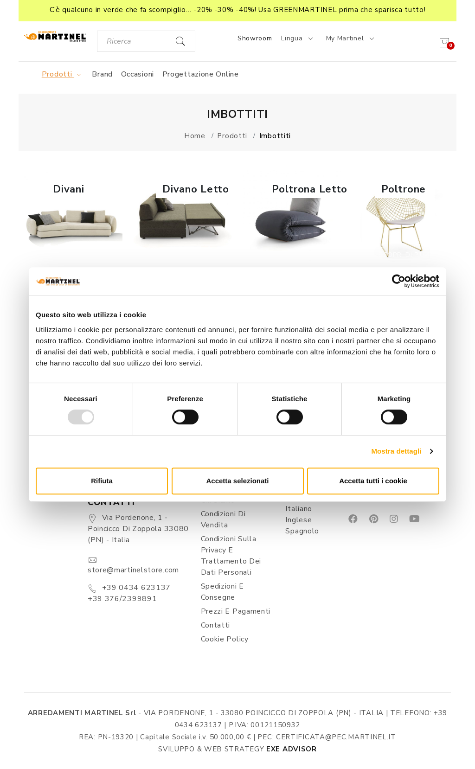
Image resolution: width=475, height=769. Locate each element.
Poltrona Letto (309, 189)
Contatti (216, 625)
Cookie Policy (225, 639)
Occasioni (137, 74)
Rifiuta (102, 481)
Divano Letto (195, 189)
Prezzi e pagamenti (236, 611)
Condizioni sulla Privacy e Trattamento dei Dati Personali (231, 555)
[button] (237, 10)
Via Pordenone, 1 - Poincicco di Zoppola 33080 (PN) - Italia (138, 529)
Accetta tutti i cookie (373, 481)
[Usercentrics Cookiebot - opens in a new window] (398, 281)
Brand (102, 74)
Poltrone (403, 189)
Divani (68, 189)
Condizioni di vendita (223, 519)
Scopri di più (73, 254)
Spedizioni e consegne (222, 591)
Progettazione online (200, 74)
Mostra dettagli (396, 451)
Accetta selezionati (237, 481)
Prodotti (63, 74)
